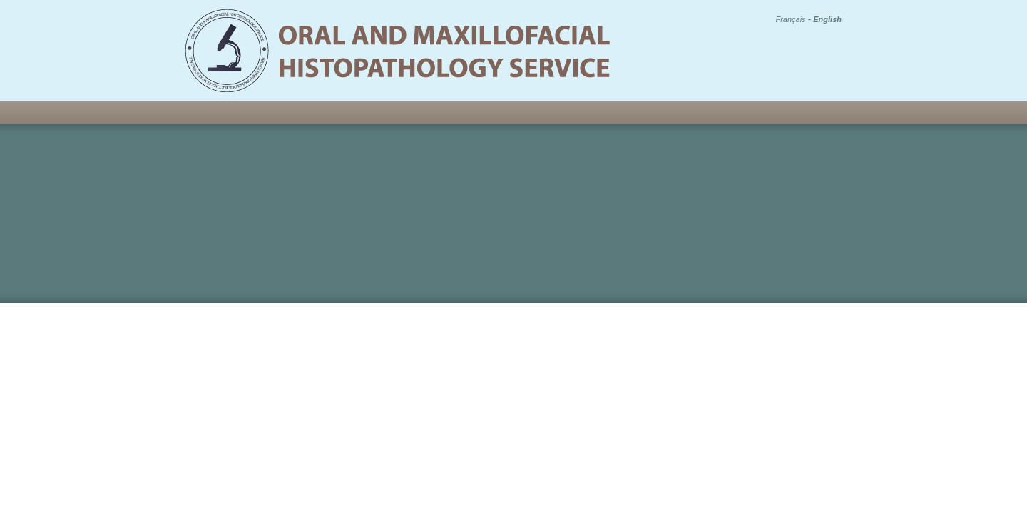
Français (790, 19)
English (827, 19)
